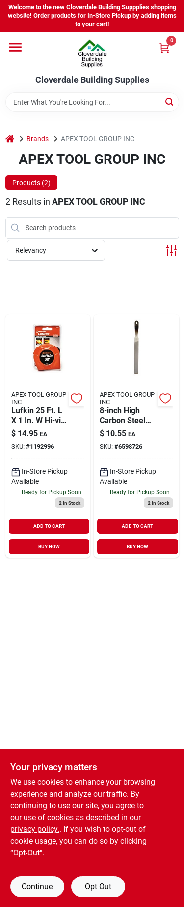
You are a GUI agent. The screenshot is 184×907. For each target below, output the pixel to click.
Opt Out (98, 886)
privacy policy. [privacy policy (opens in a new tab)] (34, 829)
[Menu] (15, 47)
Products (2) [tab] (31, 183)
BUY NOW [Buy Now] (49, 546)
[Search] (170, 101)
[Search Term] (92, 102)
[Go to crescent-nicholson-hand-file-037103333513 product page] (136, 436)
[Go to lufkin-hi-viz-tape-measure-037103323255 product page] (48, 436)
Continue (37, 886)
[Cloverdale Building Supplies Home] (92, 53)
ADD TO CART (49, 526)
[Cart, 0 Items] (164, 48)
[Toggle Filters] (171, 250)
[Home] (9, 139)
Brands (37, 139)
